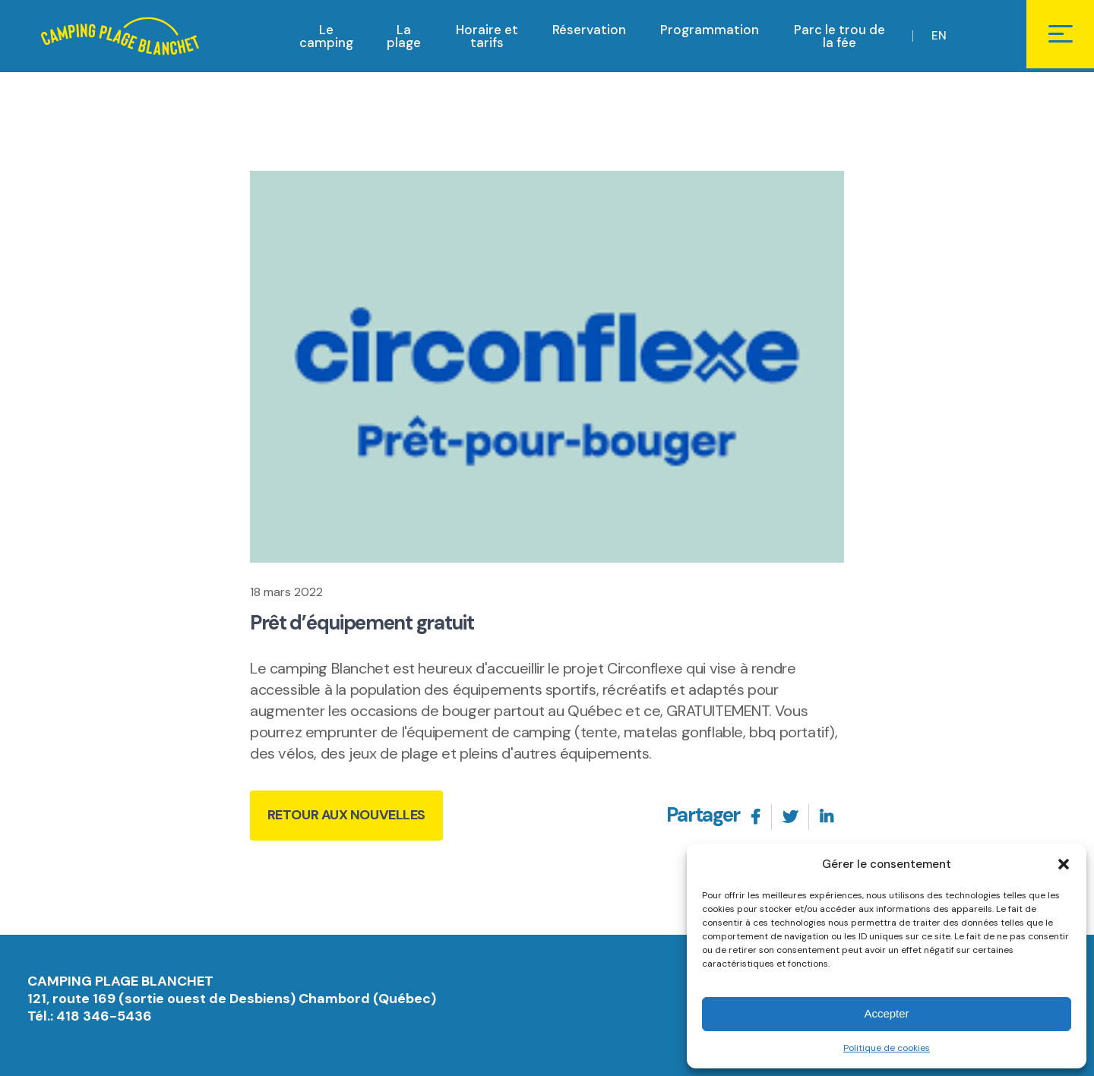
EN (939, 37)
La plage (404, 37)
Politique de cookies (886, 1048)
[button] (1063, 864)
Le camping (326, 37)
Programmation (709, 31)
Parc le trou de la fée (839, 37)
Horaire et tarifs (487, 37)
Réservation (589, 31)
